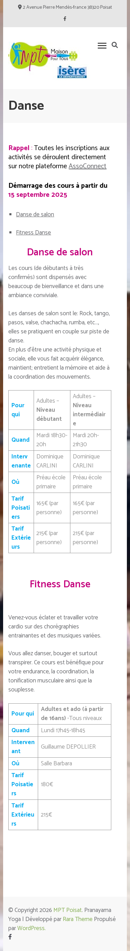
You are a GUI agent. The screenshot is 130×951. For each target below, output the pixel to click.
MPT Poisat (67, 910)
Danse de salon (35, 214)
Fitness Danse (33, 233)
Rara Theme (78, 919)
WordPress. (31, 928)
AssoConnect (87, 166)
